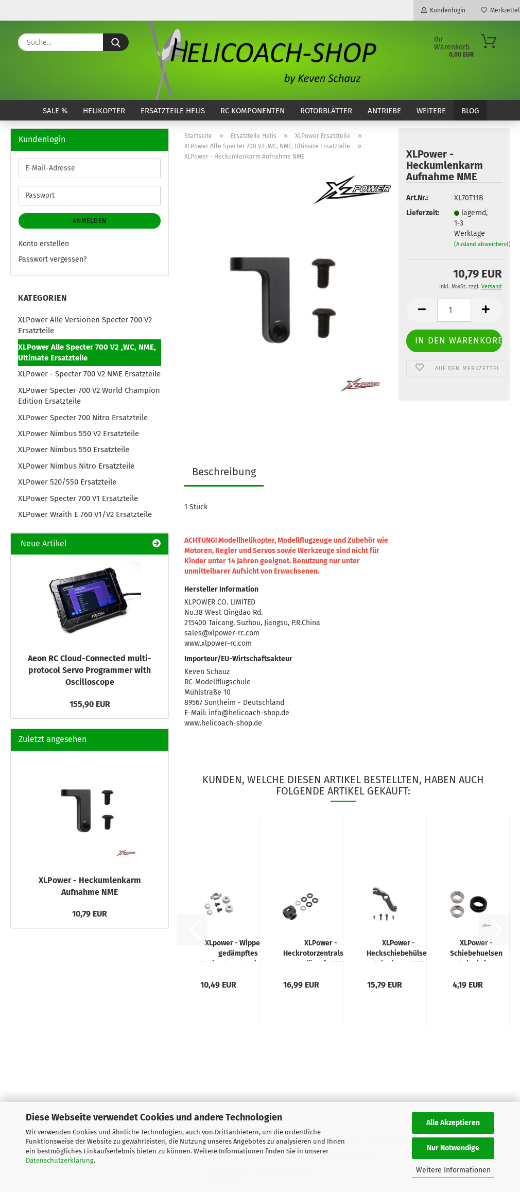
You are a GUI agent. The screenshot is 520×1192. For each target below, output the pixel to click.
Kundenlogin (443, 10)
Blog (470, 110)
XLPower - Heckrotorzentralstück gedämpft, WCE (320, 950)
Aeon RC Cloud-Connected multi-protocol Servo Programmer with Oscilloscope (89, 670)
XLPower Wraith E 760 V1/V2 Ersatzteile (85, 514)
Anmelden (90, 220)
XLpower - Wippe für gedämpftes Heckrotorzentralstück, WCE (238, 950)
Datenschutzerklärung (60, 1160)
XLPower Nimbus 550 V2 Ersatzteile (78, 433)
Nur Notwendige (453, 1148)
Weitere (431, 110)
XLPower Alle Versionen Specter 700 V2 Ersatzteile (85, 325)
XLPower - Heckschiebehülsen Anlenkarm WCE (399, 950)
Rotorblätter (326, 110)
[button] (421, 310)
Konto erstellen (44, 243)
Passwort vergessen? (52, 259)
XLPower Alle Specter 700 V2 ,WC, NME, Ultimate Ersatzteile (87, 352)
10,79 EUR (89, 914)
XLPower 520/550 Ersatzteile (67, 482)
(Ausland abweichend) (482, 244)
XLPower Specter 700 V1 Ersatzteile (78, 498)
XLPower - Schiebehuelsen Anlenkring (476, 950)
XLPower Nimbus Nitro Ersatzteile (76, 466)
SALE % (55, 110)
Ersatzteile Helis (173, 110)
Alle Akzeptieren (453, 1122)
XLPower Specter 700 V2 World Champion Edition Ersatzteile (89, 396)
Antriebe (384, 110)
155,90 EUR (90, 704)
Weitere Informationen (453, 1170)
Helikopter (104, 110)
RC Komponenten (252, 110)
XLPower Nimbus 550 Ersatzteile (73, 449)
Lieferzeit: (422, 213)
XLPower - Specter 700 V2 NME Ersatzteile (89, 373)
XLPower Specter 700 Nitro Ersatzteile (83, 417)
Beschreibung (224, 471)
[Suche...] (116, 42)
